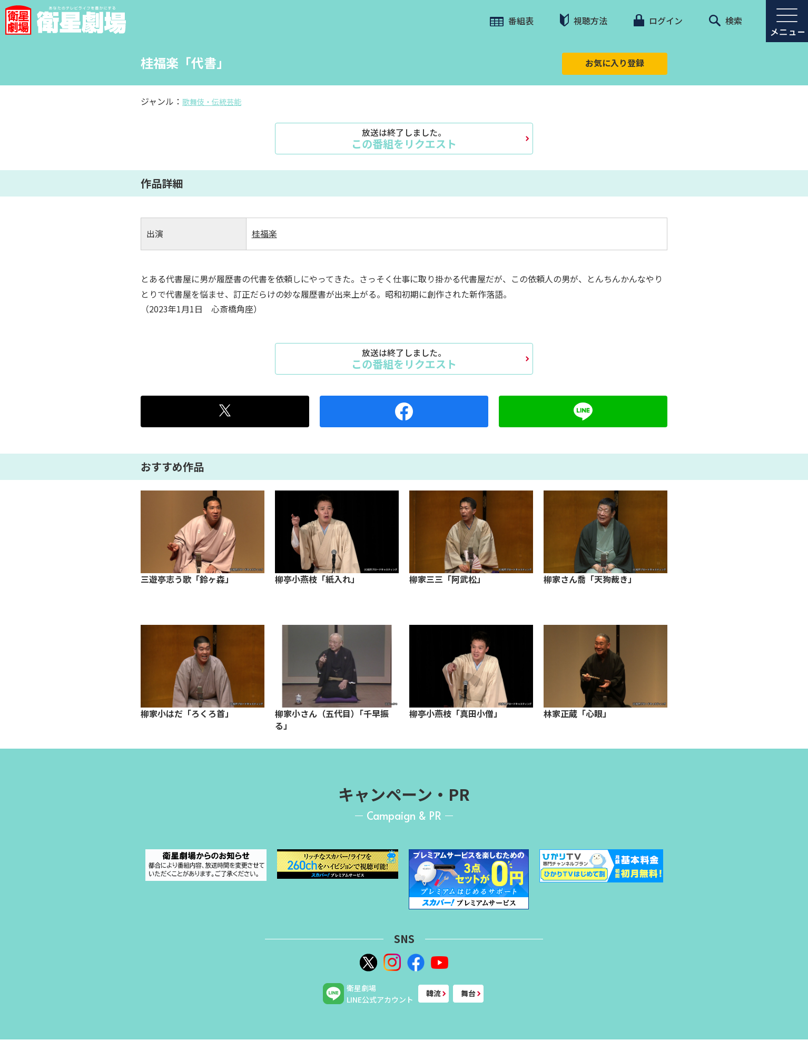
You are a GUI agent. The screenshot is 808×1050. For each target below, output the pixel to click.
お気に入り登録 (614, 62)
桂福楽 (264, 233)
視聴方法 (583, 20)
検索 (725, 20)
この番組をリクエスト (404, 138)
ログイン (658, 20)
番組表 (512, 20)
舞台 (468, 993)
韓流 (433, 993)
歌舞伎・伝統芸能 (211, 101)
